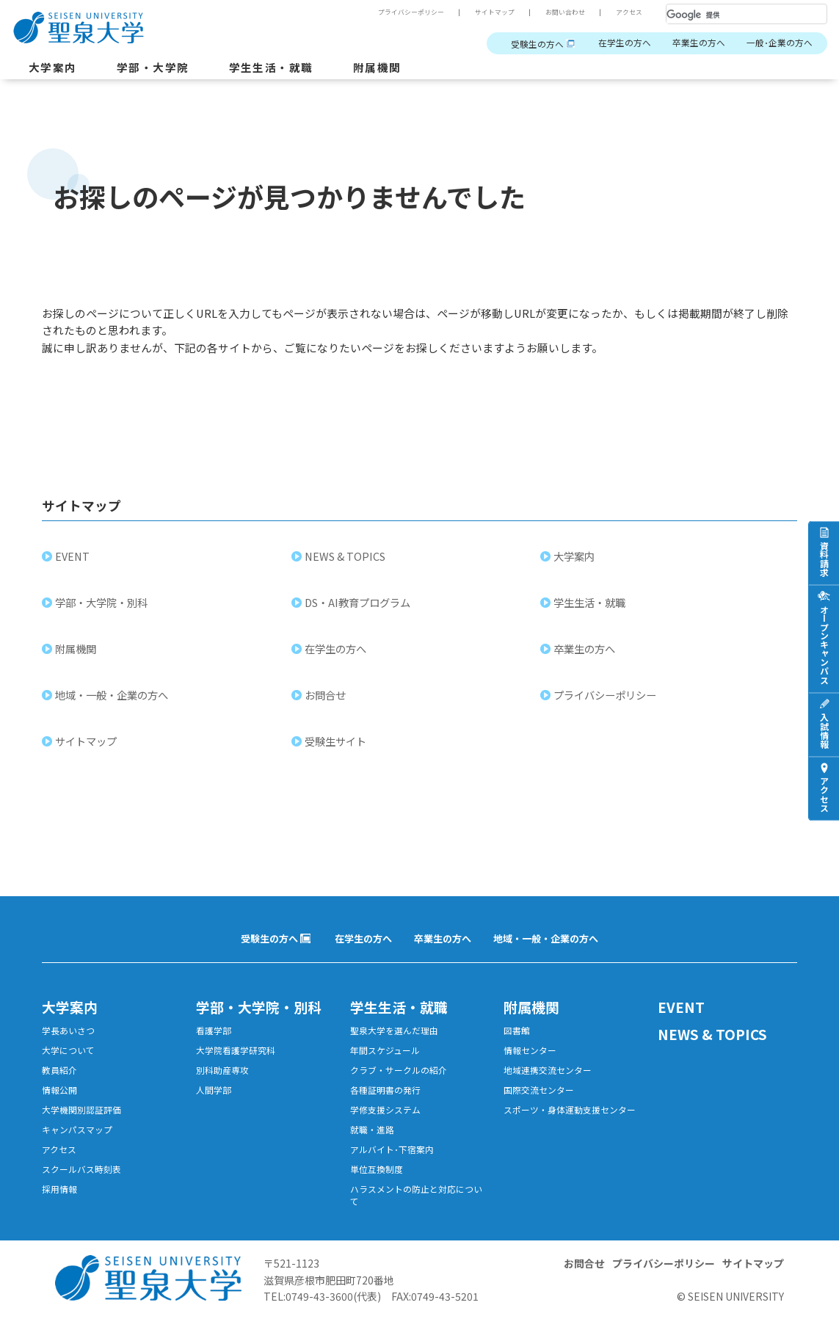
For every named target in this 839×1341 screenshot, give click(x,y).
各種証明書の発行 (388, 1101)
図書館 (518, 1037)
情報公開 (61, 1101)
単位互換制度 (378, 1186)
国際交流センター (542, 1101)
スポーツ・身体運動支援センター (570, 1130)
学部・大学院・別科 (103, 607)
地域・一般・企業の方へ (113, 700)
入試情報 (824, 729)
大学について (70, 1059)
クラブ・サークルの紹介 (402, 1080)
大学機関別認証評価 (85, 1123)
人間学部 (215, 1101)
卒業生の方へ (691, 44)
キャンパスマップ (80, 1144)
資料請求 (824, 557)
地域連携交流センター (551, 1080)
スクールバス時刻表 (85, 1186)
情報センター (532, 1059)
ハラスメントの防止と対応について (417, 1215)
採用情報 (61, 1208)
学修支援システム (388, 1123)
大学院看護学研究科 (239, 1059)
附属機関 (392, 68)
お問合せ (326, 700)
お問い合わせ (560, 12)
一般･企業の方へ (777, 44)
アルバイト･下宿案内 (395, 1165)
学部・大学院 (158, 68)
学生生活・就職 (282, 68)
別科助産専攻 (224, 1080)
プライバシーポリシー (395, 12)
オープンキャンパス (824, 643)
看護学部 (215, 1037)
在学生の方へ (613, 44)
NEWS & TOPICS (346, 561)
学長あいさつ (70, 1037)
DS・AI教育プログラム (359, 607)
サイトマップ (485, 12)
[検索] (729, 14)
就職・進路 (374, 1144)
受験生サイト (337, 746)
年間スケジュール (388, 1059)
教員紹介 (61, 1080)
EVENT (74, 561)
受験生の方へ (520, 44)
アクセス (627, 12)
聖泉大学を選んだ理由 (398, 1037)
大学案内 (54, 68)
